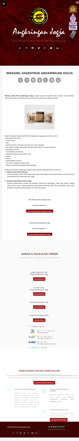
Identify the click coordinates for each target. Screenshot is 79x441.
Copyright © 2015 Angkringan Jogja (18, 427)
